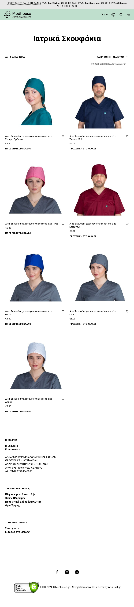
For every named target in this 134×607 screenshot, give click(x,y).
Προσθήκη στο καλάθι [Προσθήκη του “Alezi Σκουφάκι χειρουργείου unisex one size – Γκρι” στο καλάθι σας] (82, 324)
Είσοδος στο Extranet (18, 532)
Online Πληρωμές (15, 498)
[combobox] (112, 57)
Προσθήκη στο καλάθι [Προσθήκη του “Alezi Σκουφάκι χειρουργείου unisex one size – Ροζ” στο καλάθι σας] (18, 233)
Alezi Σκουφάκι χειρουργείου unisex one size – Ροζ (31, 223)
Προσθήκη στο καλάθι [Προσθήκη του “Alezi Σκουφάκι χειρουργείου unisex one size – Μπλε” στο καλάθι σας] (18, 324)
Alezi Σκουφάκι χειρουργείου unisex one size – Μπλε (29, 313)
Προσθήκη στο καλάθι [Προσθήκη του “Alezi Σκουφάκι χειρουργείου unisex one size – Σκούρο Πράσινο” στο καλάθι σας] (18, 148)
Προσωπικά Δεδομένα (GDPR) (23, 501)
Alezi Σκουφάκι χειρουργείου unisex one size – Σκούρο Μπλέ (93, 138)
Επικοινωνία (12, 449)
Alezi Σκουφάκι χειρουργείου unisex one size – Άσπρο (29, 400)
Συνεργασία (12, 528)
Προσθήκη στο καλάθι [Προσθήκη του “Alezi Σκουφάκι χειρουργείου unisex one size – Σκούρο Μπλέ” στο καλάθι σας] (82, 148)
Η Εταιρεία (11, 445)
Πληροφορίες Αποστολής (20, 494)
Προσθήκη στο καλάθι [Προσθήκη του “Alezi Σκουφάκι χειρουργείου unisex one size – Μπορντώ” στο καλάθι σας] (82, 236)
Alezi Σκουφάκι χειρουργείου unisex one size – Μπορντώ (93, 225)
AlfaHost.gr (114, 587)
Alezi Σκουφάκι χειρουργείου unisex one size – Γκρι (93, 313)
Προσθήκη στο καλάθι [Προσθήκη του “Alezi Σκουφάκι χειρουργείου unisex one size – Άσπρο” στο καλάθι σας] (18, 411)
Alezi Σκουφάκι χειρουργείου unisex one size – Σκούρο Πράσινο (29, 138)
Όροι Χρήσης (12, 505)
